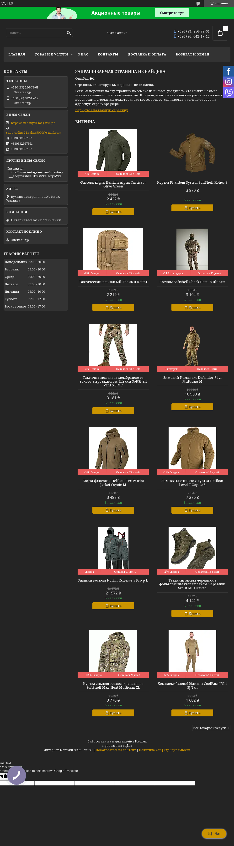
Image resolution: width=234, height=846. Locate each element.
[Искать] (68, 33)
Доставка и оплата (147, 54)
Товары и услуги (51, 54)
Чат (214, 833)
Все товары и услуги (209, 728)
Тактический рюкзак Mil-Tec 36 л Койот (113, 282)
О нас (83, 54)
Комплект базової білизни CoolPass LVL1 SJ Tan (192, 685)
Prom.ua (141, 741)
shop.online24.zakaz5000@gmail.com (33, 132)
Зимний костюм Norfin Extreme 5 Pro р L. (113, 580)
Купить (115, 211)
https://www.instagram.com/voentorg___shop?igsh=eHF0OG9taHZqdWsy (36, 174)
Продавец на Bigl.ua (117, 746)
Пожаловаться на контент (116, 750)
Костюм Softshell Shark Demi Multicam (192, 282)
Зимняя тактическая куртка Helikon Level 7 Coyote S (192, 483)
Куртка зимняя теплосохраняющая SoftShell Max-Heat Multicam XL (113, 685)
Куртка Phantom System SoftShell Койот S (192, 182)
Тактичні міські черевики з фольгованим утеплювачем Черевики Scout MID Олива (192, 584)
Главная (16, 54)
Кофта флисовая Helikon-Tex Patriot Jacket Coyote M (113, 483)
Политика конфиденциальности (164, 750)
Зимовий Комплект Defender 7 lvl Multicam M (192, 379)
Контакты (108, 54)
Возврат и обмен (192, 54)
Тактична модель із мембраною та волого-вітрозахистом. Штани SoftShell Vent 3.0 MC (113, 381)
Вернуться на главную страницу (101, 110)
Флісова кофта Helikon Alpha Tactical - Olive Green (113, 184)
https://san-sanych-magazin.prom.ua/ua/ (35, 123)
